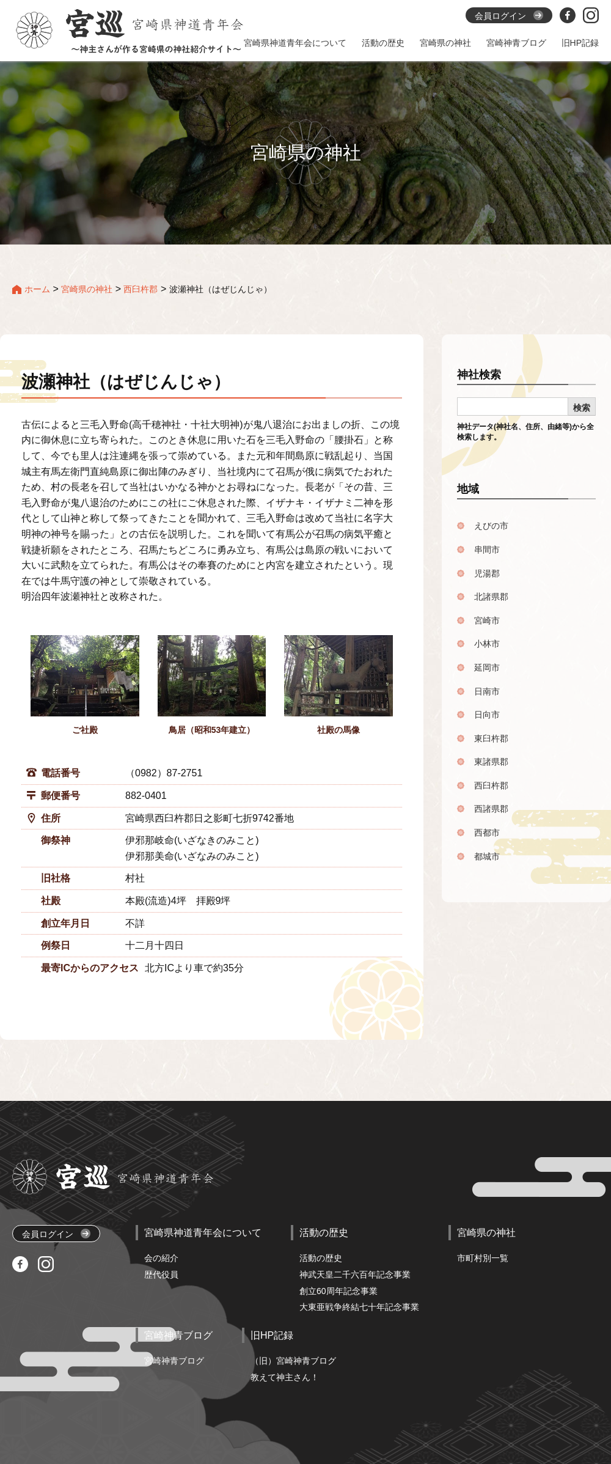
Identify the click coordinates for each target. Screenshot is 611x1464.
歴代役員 (161, 1274)
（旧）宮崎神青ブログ (293, 1361)
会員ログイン (56, 1234)
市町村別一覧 (482, 1258)
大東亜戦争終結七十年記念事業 (359, 1307)
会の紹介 (161, 1258)
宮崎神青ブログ (174, 1361)
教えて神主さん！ (285, 1377)
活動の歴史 (320, 1258)
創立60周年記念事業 (338, 1291)
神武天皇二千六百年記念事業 (355, 1274)
